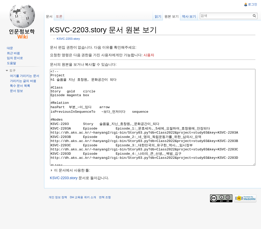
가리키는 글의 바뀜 (23, 81)
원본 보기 (171, 16)
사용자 (150, 55)
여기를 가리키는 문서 (24, 76)
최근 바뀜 (13, 53)
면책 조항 (106, 217)
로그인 (252, 4)
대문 (10, 48)
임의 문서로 (15, 58)
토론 (60, 16)
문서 (50, 16)
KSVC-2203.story (69, 38)
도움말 (11, 63)
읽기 (157, 16)
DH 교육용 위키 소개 (84, 217)
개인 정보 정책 (59, 217)
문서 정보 (16, 91)
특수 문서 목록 (20, 86)
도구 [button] (12, 70)
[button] (153, 189)
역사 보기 (188, 16)
